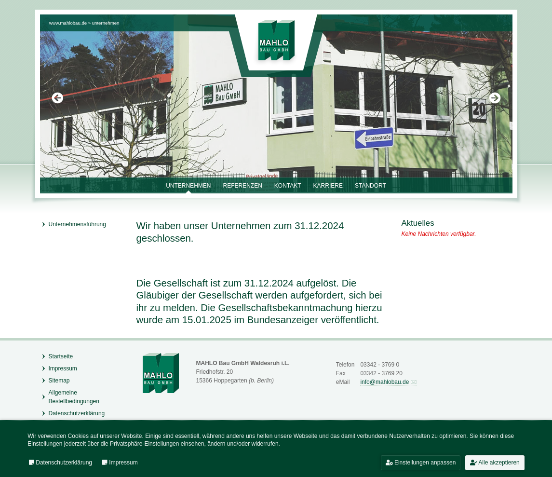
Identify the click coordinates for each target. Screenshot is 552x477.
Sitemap (59, 380)
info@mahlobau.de (384, 382)
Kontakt (287, 185)
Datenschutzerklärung (77, 413)
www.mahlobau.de (68, 23)
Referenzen (242, 185)
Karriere (328, 185)
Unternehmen (106, 23)
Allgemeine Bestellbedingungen (74, 397)
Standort (370, 185)
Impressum (63, 368)
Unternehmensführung (77, 224)
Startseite (61, 356)
